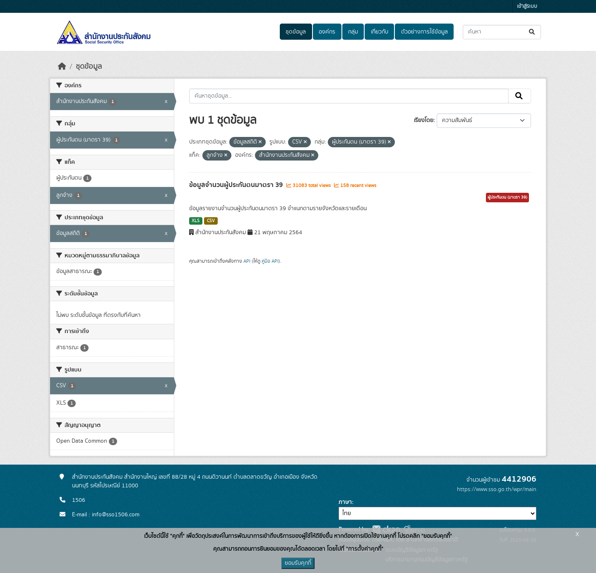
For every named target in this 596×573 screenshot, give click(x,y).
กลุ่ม (353, 32)
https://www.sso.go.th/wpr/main (496, 489)
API (246, 261)
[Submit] (532, 32)
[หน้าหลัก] (62, 66)
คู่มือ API (270, 261)
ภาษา (345, 502)
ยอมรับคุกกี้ (298, 563)
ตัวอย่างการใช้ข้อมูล (424, 32)
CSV (211, 221)
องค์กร (327, 32)
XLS (195, 221)
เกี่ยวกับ (379, 32)
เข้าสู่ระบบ (527, 6)
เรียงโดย (423, 120)
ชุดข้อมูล (296, 32)
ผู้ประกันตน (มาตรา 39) (507, 197)
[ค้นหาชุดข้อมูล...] (502, 32)
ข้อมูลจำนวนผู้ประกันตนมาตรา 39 (236, 185)
